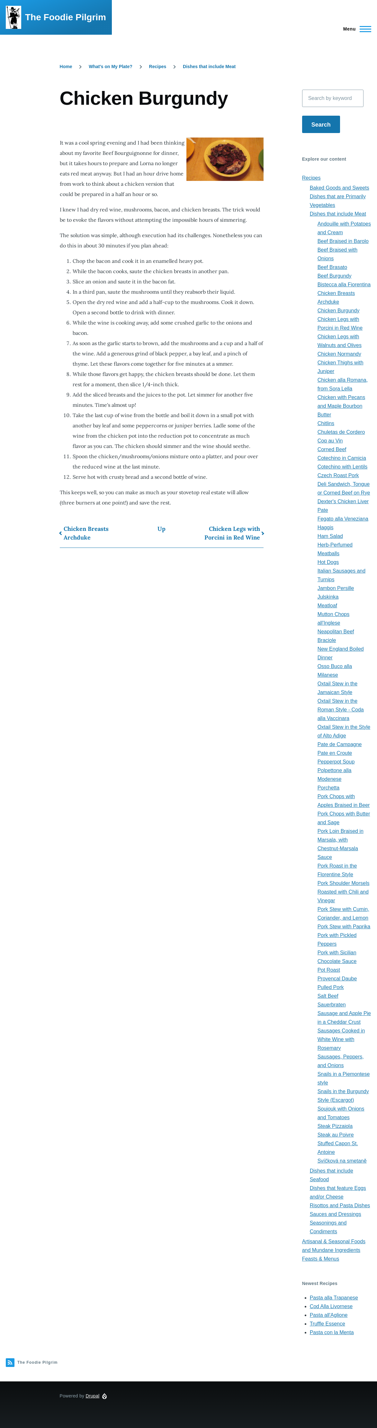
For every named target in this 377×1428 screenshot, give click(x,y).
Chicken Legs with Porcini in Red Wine (232, 533)
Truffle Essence (327, 1323)
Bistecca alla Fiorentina (344, 284)
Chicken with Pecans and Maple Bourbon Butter (341, 406)
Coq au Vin (330, 440)
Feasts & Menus (320, 1259)
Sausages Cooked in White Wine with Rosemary (341, 1039)
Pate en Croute (335, 753)
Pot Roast (329, 970)
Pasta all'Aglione (329, 1315)
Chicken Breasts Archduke (86, 533)
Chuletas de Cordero (341, 432)
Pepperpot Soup (336, 761)
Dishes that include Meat (209, 66)
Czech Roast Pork (338, 475)
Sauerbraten (332, 1004)
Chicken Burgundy (339, 310)
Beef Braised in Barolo (343, 241)
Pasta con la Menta (332, 1332)
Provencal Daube (337, 978)
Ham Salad (330, 536)
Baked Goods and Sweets (339, 188)
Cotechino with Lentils (343, 466)
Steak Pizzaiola (335, 1126)
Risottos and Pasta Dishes (340, 1205)
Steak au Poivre (336, 1135)
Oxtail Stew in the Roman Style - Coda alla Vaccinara (341, 709)
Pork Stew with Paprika (344, 926)
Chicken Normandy (339, 354)
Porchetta (328, 787)
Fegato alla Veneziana (343, 519)
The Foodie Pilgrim (65, 17)
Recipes (157, 66)
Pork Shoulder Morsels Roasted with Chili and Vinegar (344, 891)
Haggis (326, 527)
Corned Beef (332, 449)
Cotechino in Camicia (342, 458)
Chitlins (326, 423)
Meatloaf (327, 605)
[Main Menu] (355, 29)
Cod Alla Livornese (331, 1306)
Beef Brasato (332, 267)
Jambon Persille (336, 588)
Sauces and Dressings (335, 1214)
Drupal (92, 1395)
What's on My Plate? (110, 66)
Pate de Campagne (340, 744)
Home (66, 66)
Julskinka (328, 597)
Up (161, 528)
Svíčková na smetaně (342, 1161)
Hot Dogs (328, 562)
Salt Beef (328, 996)
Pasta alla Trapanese (334, 1297)
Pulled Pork (331, 987)
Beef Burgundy (335, 276)
